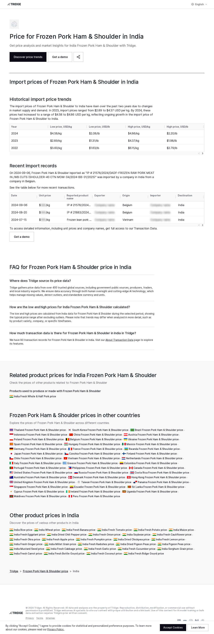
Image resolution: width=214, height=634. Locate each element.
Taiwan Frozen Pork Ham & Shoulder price (106, 482)
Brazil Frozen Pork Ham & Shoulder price (159, 429)
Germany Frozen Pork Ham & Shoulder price (40, 448)
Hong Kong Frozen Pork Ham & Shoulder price (158, 477)
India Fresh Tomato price (117, 529)
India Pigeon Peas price (176, 544)
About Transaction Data (119, 339)
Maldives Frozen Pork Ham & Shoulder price (40, 496)
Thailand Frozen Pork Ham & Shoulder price (40, 429)
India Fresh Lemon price (170, 539)
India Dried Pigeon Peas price (138, 544)
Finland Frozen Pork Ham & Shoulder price (152, 453)
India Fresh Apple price (60, 539)
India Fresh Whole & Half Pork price (35, 396)
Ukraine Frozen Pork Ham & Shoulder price (153, 439)
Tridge (14, 571)
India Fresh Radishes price (98, 544)
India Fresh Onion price (106, 534)
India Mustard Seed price (29, 548)
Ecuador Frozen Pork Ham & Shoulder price (99, 486)
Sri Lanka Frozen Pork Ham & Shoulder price (158, 486)
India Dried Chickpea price (133, 539)
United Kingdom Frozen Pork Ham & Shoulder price (44, 482)
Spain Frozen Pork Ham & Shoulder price (38, 444)
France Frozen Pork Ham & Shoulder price (97, 448)
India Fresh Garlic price (102, 548)
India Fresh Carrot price (28, 553)
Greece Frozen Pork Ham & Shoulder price (92, 463)
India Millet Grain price (62, 544)
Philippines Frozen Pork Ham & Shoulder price (99, 467)
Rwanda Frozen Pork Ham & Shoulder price (154, 448)
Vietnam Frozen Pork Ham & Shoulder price (94, 458)
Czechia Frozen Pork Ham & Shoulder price (94, 453)
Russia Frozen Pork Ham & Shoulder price (103, 472)
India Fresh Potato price (152, 529)
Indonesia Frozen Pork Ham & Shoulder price (40, 434)
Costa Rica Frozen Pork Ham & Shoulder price (162, 472)
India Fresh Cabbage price (66, 548)
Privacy (30, 618)
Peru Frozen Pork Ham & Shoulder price (96, 496)
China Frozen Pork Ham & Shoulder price (98, 434)
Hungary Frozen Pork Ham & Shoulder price (94, 444)
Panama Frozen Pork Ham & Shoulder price (163, 482)
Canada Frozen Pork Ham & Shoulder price (158, 467)
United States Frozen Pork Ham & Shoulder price (43, 472)
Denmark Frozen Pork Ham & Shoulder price (99, 477)
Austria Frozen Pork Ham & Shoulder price (153, 434)
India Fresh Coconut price (106, 553)
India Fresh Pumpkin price (96, 539)
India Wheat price (49, 529)
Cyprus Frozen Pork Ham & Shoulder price (39, 491)
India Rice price (23, 529)
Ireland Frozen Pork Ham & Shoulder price (95, 491)
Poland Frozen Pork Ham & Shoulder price (39, 439)
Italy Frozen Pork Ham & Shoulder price (37, 463)
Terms (39, 618)
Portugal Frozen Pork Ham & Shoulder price (40, 467)
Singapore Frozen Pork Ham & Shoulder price (41, 486)
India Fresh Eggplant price (29, 534)
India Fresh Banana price (80, 529)
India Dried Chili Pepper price (68, 534)
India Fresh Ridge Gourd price (146, 553)
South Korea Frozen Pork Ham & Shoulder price (100, 429)
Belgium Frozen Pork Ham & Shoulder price (96, 439)
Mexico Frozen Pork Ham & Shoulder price (151, 444)
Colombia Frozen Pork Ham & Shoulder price (150, 463)
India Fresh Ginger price (28, 544)
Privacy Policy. (55, 629)
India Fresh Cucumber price (138, 548)
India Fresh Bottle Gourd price (66, 553)
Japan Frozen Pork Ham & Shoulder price (38, 453)
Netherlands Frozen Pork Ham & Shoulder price (154, 458)
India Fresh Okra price (27, 539)
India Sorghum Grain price (177, 548)
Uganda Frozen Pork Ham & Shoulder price (152, 491)
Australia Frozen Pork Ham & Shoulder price (40, 477)
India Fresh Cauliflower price (174, 534)
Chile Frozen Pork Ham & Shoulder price (38, 458)
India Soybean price (138, 534)
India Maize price (183, 529)
